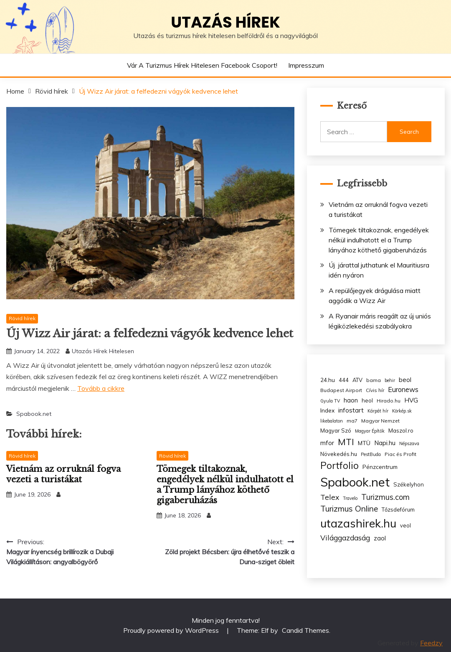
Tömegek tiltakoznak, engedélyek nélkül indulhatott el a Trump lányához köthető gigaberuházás (225, 484)
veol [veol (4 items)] (405, 525)
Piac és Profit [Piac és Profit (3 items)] (400, 454)
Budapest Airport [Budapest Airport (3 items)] (341, 390)
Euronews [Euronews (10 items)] (403, 389)
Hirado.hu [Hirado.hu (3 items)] (388, 400)
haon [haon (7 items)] (351, 400)
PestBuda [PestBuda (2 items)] (371, 454)
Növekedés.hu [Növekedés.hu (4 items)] (338, 454)
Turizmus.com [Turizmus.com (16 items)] (385, 497)
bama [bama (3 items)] (373, 380)
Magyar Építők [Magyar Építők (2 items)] (370, 431)
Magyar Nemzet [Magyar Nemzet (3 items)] (380, 421)
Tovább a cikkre (100, 388)
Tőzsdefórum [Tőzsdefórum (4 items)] (398, 509)
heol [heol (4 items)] (367, 400)
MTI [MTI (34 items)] (346, 441)
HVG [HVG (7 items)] (411, 400)
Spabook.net (33, 414)
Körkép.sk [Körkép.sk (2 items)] (402, 411)
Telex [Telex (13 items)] (329, 497)
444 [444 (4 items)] (344, 380)
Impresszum (306, 65)
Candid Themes (305, 630)
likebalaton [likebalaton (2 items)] (331, 421)
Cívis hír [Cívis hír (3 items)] (375, 390)
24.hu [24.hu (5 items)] (327, 379)
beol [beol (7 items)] (405, 380)
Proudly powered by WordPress (171, 630)
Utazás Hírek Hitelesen (103, 351)
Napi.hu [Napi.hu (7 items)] (384, 443)
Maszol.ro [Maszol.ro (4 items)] (400, 430)
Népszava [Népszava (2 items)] (409, 443)
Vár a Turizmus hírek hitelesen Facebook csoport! (202, 65)
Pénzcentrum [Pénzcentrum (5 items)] (380, 466)
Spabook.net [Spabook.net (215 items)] (355, 481)
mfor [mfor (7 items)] (327, 443)
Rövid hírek (22, 318)
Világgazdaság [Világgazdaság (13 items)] (345, 537)
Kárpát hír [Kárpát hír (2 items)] (377, 411)
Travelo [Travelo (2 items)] (350, 498)
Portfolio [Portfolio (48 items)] (339, 465)
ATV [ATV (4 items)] (357, 380)
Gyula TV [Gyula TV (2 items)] (330, 401)
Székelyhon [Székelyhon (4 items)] (408, 484)
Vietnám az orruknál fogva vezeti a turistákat (63, 474)
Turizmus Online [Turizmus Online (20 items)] (349, 509)
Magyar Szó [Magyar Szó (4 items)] (335, 430)
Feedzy (431, 643)
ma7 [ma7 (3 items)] (352, 421)
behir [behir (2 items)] (390, 380)
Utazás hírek (225, 22)
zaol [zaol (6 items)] (380, 538)
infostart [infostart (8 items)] (351, 410)
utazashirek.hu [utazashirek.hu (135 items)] (358, 523)
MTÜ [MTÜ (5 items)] (364, 442)
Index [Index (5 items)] (327, 410)
